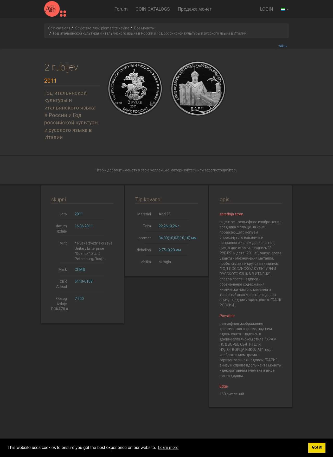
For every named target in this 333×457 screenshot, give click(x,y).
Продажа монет (195, 9)
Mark (63, 269)
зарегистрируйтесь (221, 170)
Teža (147, 226)
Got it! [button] (317, 447)
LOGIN (266, 9)
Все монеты (144, 28)
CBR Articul (61, 284)
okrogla (165, 262)
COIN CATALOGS (153, 9)
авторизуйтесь (184, 170)
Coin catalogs (59, 28)
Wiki (282, 46)
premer (145, 238)
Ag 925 (164, 214)
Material (144, 214)
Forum (121, 9)
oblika (146, 262)
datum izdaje (61, 228)
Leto (63, 214)
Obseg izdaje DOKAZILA (59, 304)
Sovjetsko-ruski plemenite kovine (102, 28)
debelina (144, 250)
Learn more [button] (168, 447)
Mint (63, 243)
